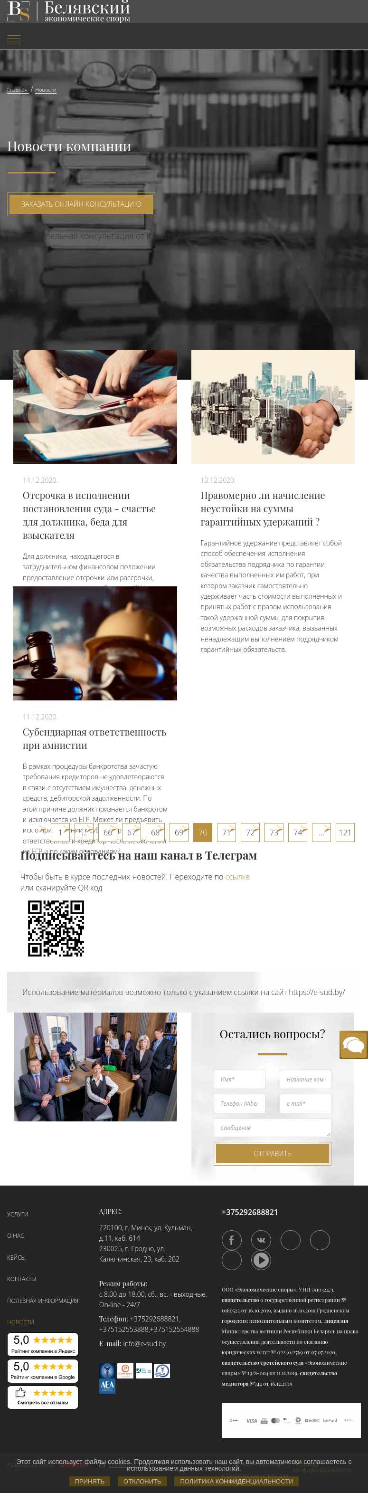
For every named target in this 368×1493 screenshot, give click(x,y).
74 (297, 832)
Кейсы (16, 1258)
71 (226, 832)
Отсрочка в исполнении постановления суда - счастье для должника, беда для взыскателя (89, 514)
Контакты (21, 1279)
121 (345, 832)
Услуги (17, 1214)
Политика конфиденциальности (236, 1481)
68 (155, 832)
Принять (90, 1481)
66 (108, 832)
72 (250, 832)
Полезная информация (42, 1301)
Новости (20, 1322)
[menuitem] (61, 40)
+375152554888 (174, 1329)
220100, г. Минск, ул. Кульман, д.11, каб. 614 (145, 1233)
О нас (15, 1236)
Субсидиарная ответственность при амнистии (94, 738)
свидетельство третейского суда (262, 1362)
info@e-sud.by (144, 1343)
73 (274, 832)
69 (179, 832)
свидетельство (240, 1299)
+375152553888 (124, 1329)
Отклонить (142, 1481)
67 (131, 832)
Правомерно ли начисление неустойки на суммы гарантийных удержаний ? (263, 508)
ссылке (238, 876)
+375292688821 (154, 1318)
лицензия (336, 1320)
